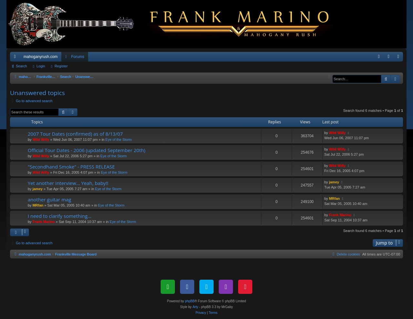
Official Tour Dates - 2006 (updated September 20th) (86, 150)
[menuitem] (379, 57)
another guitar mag (49, 199)
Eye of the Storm (119, 139)
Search (21, 66)
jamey (38, 189)
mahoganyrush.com (40, 56)
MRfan (38, 205)
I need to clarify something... (59, 216)
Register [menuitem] (399, 58)
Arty (195, 307)
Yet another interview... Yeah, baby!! (68, 183)
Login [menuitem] (390, 58)
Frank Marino (44, 222)
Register (61, 66)
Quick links (16, 58)
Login (40, 66)
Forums (77, 56)
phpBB (190, 301)
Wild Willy (41, 139)
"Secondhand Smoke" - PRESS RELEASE (71, 166)
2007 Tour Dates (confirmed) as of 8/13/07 (75, 133)
